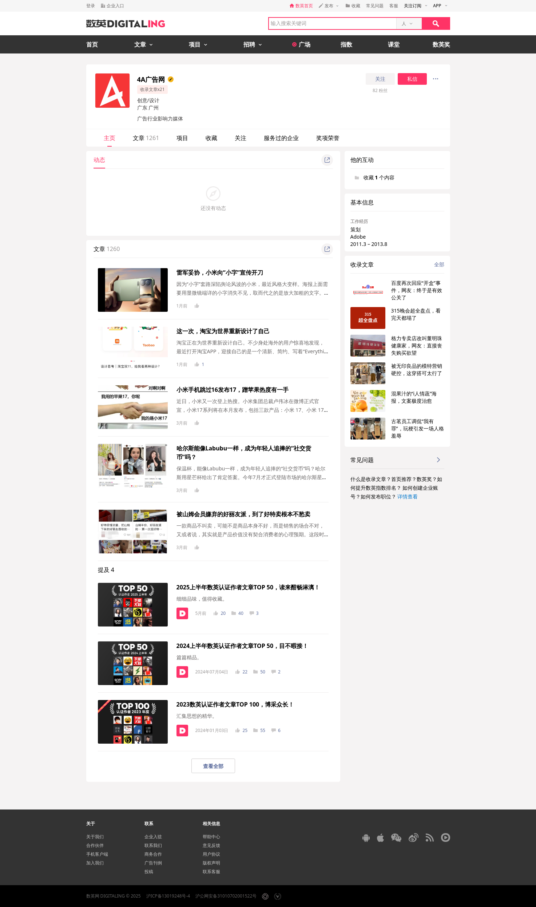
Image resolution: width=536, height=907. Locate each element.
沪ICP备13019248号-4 (168, 896)
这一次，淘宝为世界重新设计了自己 (223, 331)
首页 (92, 44)
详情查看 (407, 496)
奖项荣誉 (328, 138)
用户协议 (211, 854)
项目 (182, 138)
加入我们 (95, 863)
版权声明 (211, 863)
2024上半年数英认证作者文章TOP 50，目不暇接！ (242, 646)
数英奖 (441, 44)
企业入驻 (153, 837)
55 (259, 730)
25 (241, 730)
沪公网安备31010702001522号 (226, 896)
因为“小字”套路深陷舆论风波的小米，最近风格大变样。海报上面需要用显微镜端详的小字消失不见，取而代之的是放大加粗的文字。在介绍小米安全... (252, 293)
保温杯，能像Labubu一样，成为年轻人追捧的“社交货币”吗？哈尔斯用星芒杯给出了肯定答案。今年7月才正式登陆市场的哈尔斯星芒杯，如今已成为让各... (251, 477)
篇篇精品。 (189, 657)
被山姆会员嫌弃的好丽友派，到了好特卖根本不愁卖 (243, 514)
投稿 (148, 871)
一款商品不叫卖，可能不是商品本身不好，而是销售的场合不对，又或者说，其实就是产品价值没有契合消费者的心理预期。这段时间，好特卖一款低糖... (250, 534)
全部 (439, 264)
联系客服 (211, 871)
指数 (346, 44)
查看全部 (213, 766)
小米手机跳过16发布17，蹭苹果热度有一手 (232, 390)
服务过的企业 (281, 138)
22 (241, 672)
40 (237, 613)
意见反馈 (211, 845)
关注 (380, 79)
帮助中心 (211, 837)
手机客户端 (97, 854)
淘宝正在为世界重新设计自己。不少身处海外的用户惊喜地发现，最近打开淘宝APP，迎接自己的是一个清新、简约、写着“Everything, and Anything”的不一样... (251, 351)
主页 (109, 138)
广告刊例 (153, 863)
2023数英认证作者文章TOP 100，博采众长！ (235, 704)
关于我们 (95, 837)
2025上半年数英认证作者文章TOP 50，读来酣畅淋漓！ (248, 587)
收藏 (211, 138)
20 (220, 613)
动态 (99, 160)
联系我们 (153, 845)
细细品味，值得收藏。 (201, 598)
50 (259, 672)
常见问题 (375, 6)
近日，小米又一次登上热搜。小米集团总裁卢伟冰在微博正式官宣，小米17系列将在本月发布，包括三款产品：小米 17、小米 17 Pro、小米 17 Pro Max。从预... (252, 410)
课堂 (394, 44)
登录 (90, 6)
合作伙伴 (95, 845)
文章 (146, 138)
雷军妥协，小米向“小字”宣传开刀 (219, 272)
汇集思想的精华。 (196, 715)
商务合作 (153, 854)
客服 (393, 6)
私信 (412, 79)
